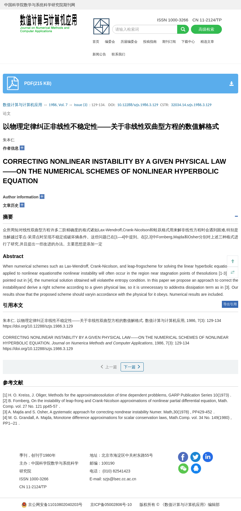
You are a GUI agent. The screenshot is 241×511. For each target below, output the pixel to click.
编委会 (110, 42)
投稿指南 (150, 42)
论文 (7, 113)
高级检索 (206, 29)
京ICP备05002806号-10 (111, 504)
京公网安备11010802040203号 (52, 504)
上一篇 (108, 367)
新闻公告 (99, 54)
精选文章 (207, 42)
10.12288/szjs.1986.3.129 (137, 104)
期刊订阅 (169, 42)
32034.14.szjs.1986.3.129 (191, 104)
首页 (96, 42)
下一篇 (132, 367)
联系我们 (118, 54)
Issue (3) (80, 104)
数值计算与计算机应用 (22, 104)
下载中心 (188, 42)
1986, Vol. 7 (58, 104)
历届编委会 (129, 42)
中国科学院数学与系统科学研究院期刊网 (39, 5)
